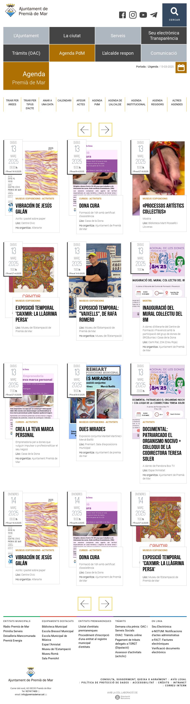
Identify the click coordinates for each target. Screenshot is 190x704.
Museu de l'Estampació (56, 649)
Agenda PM (97, 102)
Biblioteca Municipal (54, 626)
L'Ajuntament (26, 35)
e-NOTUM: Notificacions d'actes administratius (167, 633)
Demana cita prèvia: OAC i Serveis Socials (131, 628)
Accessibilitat (143, 682)
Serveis (118, 35)
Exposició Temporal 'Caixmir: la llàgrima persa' (36, 314)
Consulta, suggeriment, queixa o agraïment (134, 679)
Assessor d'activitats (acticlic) (128, 654)
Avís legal (179, 679)
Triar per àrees (12, 102)
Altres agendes (177, 102)
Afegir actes (80, 102)
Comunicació (164, 53)
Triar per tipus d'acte (30, 104)
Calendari (64, 100)
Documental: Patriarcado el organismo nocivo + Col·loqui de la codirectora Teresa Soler (162, 444)
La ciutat (72, 35)
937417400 (31, 691)
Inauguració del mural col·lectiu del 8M (162, 314)
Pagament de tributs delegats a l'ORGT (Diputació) (127, 643)
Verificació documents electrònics (166, 650)
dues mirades (92, 430)
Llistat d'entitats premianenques (88, 628)
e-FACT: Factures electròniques (162, 641)
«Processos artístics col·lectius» (163, 209)
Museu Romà (50, 653)
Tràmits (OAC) (26, 53)
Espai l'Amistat (51, 644)
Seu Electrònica (161, 626)
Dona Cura (89, 206)
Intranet (180, 682)
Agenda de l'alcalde (115, 102)
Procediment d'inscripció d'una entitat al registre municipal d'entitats (93, 641)
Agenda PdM (72, 53)
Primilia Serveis (13, 631)
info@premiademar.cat (32, 694)
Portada (141, 66)
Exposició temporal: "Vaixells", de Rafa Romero (99, 314)
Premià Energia (12, 640)
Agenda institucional (136, 102)
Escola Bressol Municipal (57, 631)
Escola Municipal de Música (54, 637)
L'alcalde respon (118, 53)
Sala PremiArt (50, 658)
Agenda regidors (157, 102)
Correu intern (176, 685)
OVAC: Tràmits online (128, 635)
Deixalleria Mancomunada (19, 636)
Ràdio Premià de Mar (16, 626)
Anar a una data (47, 102)
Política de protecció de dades (105, 682)
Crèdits (163, 682)
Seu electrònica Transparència (163, 35)
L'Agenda (153, 66)
